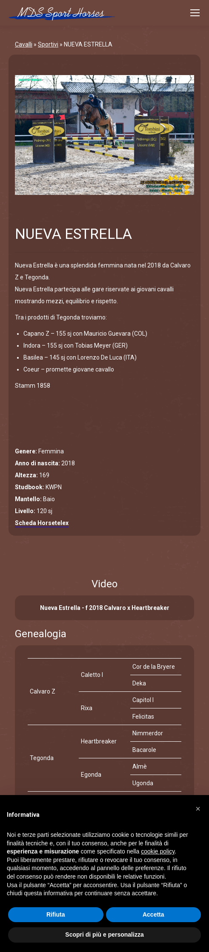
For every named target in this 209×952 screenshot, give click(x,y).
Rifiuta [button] (55, 914)
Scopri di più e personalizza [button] (104, 934)
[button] (198, 809)
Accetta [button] (153, 914)
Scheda (42, 523)
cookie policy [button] (158, 851)
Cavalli (23, 44)
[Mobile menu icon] (194, 12)
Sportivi (48, 44)
